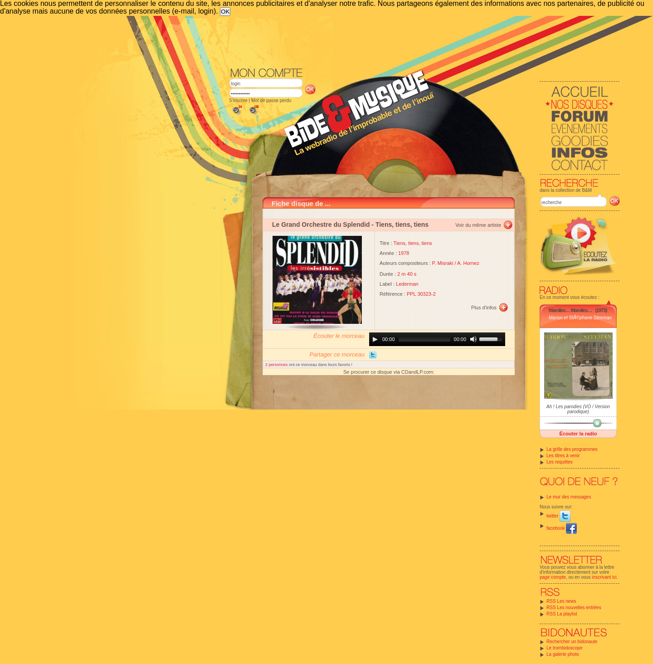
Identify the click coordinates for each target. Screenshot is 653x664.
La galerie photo (562, 654)
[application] (437, 339)
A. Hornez (468, 263)
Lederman (407, 284)
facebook (561, 528)
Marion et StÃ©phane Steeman (580, 317)
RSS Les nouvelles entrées (573, 607)
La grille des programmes (572, 449)
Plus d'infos (484, 307)
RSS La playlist (561, 613)
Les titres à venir (563, 455)
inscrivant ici (604, 577)
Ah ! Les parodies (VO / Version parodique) (578, 409)
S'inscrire (238, 100)
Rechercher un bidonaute (571, 641)
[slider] (424, 339)
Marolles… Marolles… (570, 310)
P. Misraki (442, 263)
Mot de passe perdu (271, 100)
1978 (403, 253)
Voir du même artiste (478, 225)
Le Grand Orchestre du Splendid (321, 224)
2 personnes (277, 364)
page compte (553, 577)
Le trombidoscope (564, 647)
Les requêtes (559, 461)
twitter (558, 515)
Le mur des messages (568, 496)
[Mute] (473, 339)
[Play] (375, 339)
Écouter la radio (578, 433)
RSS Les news (561, 601)
